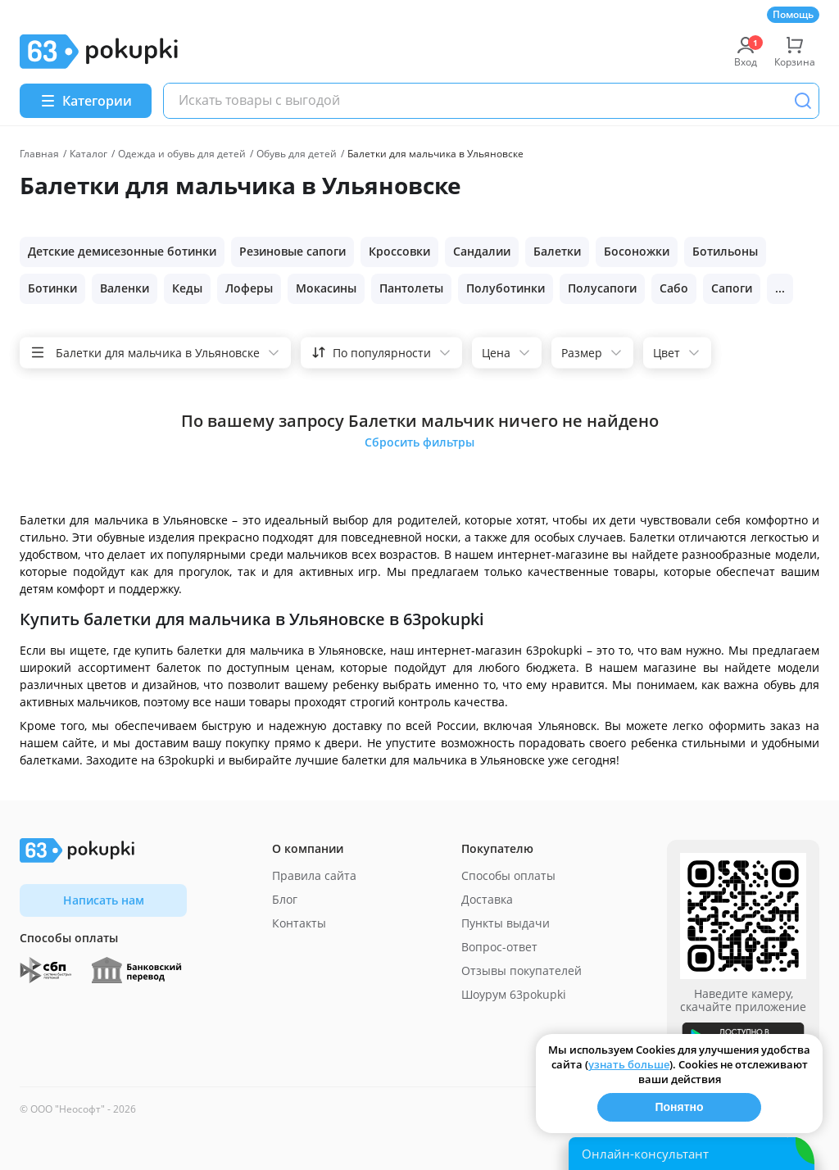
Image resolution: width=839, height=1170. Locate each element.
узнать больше (628, 1064)
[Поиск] (803, 101)
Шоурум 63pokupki (513, 994)
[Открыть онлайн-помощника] (691, 1153)
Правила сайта (314, 875)
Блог (284, 899)
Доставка (487, 899)
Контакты (299, 923)
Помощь (793, 14)
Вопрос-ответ (499, 947)
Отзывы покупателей (521, 970)
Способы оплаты (508, 875)
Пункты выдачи (505, 923)
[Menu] (86, 101)
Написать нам (103, 900)
